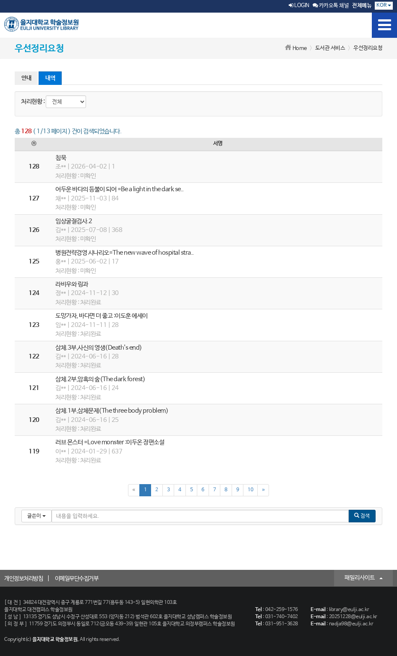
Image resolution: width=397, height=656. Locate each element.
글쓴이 (36, 516)
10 (250, 490)
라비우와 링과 (71, 284)
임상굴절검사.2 (73, 221)
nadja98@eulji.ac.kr (351, 624)
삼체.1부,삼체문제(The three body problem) (111, 410)
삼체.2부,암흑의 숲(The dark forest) (100, 379)
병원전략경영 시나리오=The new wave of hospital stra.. (124, 252)
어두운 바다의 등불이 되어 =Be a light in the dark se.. (119, 189)
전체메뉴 (361, 6)
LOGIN (299, 6)
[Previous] (134, 490)
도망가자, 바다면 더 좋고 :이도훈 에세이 (101, 315)
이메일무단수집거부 (77, 578)
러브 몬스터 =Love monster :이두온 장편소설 (109, 442)
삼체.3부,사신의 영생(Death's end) (98, 347)
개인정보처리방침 (23, 578)
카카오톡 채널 (331, 6)
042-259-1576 (281, 610)
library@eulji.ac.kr (349, 610)
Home (300, 48)
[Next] (263, 490)
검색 (362, 516)
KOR (383, 5)
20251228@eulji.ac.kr (353, 617)
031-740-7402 (281, 617)
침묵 (60, 157)
